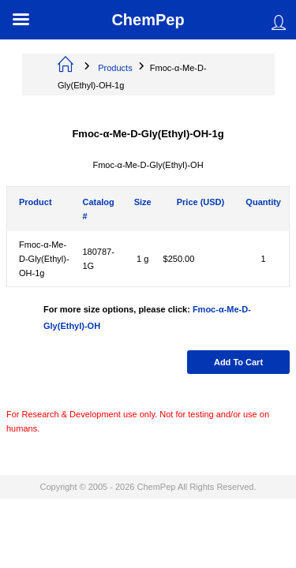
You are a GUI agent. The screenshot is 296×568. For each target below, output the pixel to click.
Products (115, 68)
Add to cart (238, 362)
